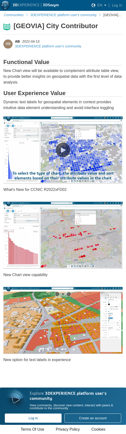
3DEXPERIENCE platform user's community (48, 46)
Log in (33, 418)
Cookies (98, 429)
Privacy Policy (68, 429)
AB (17, 41)
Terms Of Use (32, 429)
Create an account (92, 418)
